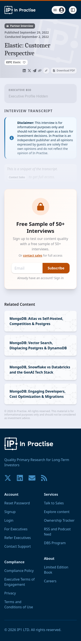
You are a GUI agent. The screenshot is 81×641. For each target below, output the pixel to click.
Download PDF (64, 70)
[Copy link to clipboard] (39, 70)
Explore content (57, 511)
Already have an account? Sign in (40, 278)
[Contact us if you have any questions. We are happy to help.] (32, 477)
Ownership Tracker (59, 520)
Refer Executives (17, 537)
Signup (10, 511)
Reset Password (17, 503)
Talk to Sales (54, 503)
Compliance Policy (19, 570)
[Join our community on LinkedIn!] (19, 477)
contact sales (32, 255)
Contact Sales (17, 177)
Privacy (10, 593)
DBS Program (55, 543)
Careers (50, 581)
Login (8, 520)
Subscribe (56, 268)
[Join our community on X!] (7, 477)
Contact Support (17, 546)
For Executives (15, 529)
